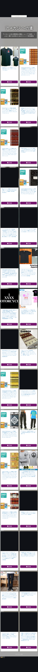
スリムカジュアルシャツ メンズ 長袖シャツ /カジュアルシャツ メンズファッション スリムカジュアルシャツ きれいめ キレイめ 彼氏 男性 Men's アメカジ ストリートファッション (28, 393)
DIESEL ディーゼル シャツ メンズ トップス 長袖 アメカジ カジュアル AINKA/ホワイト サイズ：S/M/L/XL (28, 513)
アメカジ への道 (19, 28)
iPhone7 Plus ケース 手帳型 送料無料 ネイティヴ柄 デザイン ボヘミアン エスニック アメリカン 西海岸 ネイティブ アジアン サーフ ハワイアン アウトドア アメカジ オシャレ (9, 110)
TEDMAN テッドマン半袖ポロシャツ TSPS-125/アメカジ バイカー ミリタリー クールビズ (9, 69)
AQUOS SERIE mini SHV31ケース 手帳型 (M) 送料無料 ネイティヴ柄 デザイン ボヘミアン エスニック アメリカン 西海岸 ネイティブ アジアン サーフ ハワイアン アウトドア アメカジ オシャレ (28, 191)
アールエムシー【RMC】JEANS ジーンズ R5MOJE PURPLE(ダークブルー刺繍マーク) (28, 432)
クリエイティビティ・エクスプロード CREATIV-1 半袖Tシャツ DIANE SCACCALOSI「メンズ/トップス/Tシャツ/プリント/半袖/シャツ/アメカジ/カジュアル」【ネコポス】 (9, 636)
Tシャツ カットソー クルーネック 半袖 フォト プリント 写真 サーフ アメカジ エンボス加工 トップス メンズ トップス (28, 230)
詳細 (9, 82)
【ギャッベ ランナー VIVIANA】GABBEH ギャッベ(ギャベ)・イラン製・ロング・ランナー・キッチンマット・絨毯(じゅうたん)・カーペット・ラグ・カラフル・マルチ (28, 353)
